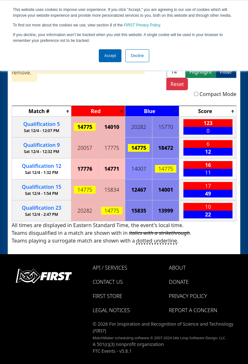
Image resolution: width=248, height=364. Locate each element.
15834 (111, 189)
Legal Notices (111, 310)
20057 (85, 147)
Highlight (201, 71)
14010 (111, 126)
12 (41, 165)
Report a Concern (193, 310)
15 (41, 186)
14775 (85, 126)
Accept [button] (110, 55)
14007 (138, 168)
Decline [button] (137, 55)
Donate (179, 281)
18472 (165, 147)
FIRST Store (107, 296)
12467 (138, 189)
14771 (111, 168)
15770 (165, 126)
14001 (165, 189)
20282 (138, 126)
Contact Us (108, 281)
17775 (111, 147)
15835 (138, 210)
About (177, 267)
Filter (226, 71)
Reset (177, 84)
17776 (85, 168)
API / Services (110, 267)
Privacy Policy (142, 25)
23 (41, 207)
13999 (165, 210)
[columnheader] (41, 111)
